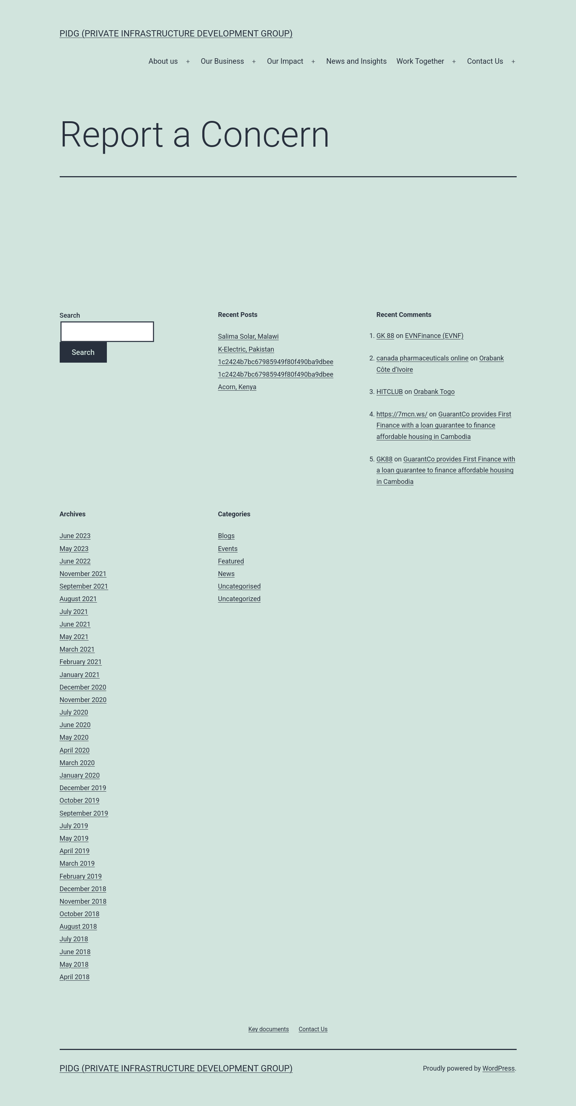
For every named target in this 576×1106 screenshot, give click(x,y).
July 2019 (74, 826)
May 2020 (74, 737)
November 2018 (83, 901)
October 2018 (80, 914)
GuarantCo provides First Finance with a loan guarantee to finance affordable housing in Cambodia (444, 425)
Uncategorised (239, 586)
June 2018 (75, 952)
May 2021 (74, 637)
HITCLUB (390, 391)
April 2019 (75, 851)
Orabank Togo (434, 391)
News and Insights (356, 61)
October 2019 (80, 800)
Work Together (420, 61)
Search (70, 315)
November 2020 (83, 700)
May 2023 (74, 548)
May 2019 (74, 838)
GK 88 (385, 335)
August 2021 (78, 599)
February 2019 (81, 876)
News (226, 574)
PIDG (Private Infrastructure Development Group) (176, 33)
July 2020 (74, 712)
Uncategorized (239, 599)
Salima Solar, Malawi (248, 336)
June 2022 (75, 561)
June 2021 (75, 624)
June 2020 (75, 725)
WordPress (498, 1068)
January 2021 (80, 674)
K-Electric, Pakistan (246, 349)
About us (163, 61)
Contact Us (485, 61)
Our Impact (285, 61)
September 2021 (84, 586)
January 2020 (80, 775)
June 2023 (75, 536)
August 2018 (78, 926)
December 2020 (83, 687)
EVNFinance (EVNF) (434, 335)
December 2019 (83, 788)
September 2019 (84, 813)
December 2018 (83, 889)
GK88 (385, 459)
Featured (231, 561)
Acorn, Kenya (237, 387)
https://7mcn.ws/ (402, 414)
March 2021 (77, 649)
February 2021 (81, 662)
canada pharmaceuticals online (423, 358)
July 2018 (74, 939)
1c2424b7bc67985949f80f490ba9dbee (276, 362)
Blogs (226, 536)
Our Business (222, 61)
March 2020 (77, 763)
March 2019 (77, 863)
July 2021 (74, 611)
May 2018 (74, 964)
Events (228, 548)
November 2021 (83, 574)
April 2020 (75, 750)
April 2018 (75, 977)
